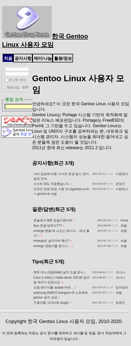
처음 (8, 58)
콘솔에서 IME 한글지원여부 (52, 220)
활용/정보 (63, 58)
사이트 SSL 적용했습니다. (51, 184)
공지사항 (23, 58)
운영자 (120, 184)
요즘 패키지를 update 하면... (53, 287)
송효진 (120, 302)
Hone (124, 220)
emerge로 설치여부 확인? (51, 241)
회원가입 (13, 87)
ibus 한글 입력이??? (47, 225)
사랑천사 (122, 174)
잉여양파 (122, 287)
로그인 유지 (17, 80)
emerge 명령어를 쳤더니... (51, 246)
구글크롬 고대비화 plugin (51, 302)
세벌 (124, 225)
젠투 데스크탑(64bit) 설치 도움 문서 (58, 272)
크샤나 (120, 272)
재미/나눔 (43, 58)
